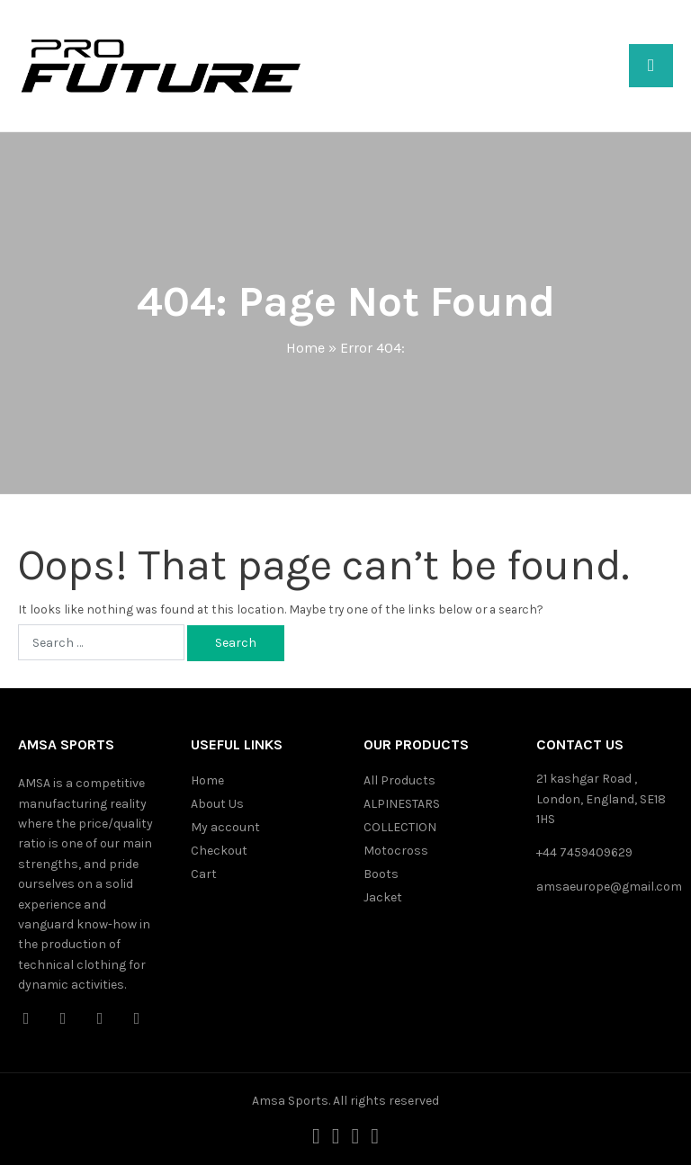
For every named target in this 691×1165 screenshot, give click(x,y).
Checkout (219, 850)
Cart (204, 874)
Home (305, 347)
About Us (217, 803)
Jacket (382, 897)
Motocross (395, 850)
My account (225, 827)
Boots (381, 874)
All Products (399, 780)
